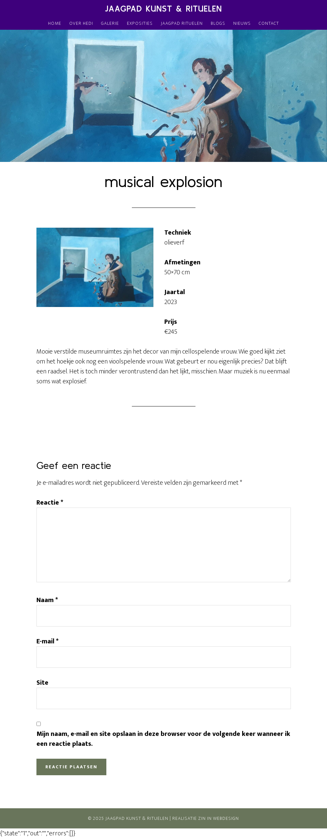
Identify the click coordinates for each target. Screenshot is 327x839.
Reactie (49, 503)
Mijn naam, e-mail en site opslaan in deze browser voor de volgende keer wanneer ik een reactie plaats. (163, 739)
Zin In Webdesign (218, 818)
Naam (47, 600)
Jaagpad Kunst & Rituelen (163, 8)
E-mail (47, 641)
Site (42, 683)
